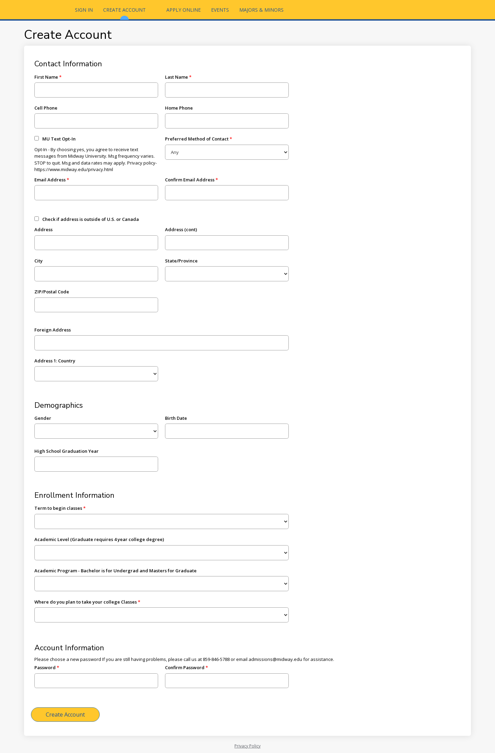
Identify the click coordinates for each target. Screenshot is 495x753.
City (38, 261)
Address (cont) (181, 229)
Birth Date (176, 418)
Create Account (124, 13)
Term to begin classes (58, 508)
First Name (46, 77)
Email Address (50, 180)
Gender (42, 418)
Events (220, 10)
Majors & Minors (261, 10)
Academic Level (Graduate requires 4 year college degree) (99, 539)
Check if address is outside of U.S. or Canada (90, 219)
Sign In (84, 10)
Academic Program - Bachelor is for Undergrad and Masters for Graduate (115, 570)
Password (45, 667)
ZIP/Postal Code (51, 292)
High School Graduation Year (66, 451)
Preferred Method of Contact (197, 139)
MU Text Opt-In (59, 139)
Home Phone (179, 108)
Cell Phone (45, 108)
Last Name (176, 77)
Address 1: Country (54, 361)
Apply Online (183, 10)
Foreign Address (52, 330)
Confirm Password (185, 667)
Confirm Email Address (189, 180)
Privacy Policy (247, 746)
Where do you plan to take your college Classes (85, 602)
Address (43, 229)
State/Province (181, 261)
